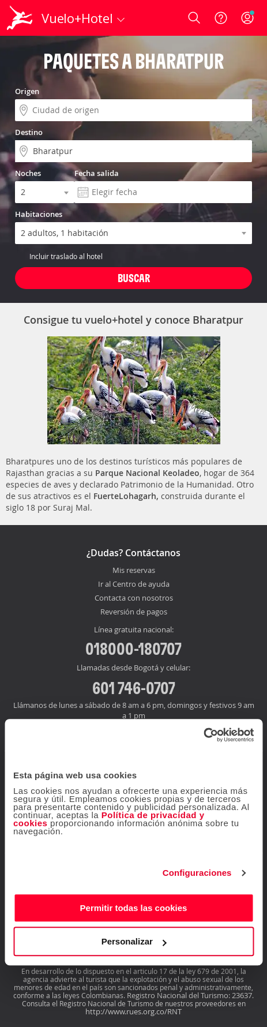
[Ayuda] (221, 18)
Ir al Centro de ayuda (134, 584)
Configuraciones (197, 873)
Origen (27, 91)
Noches (28, 173)
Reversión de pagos (133, 612)
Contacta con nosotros (134, 598)
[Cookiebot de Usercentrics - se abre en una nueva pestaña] (203, 735)
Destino (29, 132)
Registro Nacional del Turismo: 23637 (189, 995)
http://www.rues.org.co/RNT (133, 1011)
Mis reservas (133, 570)
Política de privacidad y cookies (109, 819)
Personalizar (134, 941)
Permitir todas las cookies (133, 908)
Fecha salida (96, 173)
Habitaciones (38, 214)
